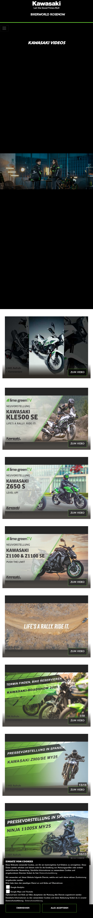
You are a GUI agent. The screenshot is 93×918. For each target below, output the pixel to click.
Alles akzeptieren (59, 908)
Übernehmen (22, 908)
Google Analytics (17, 887)
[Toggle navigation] (4, 28)
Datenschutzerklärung (48, 873)
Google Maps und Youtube (22, 892)
